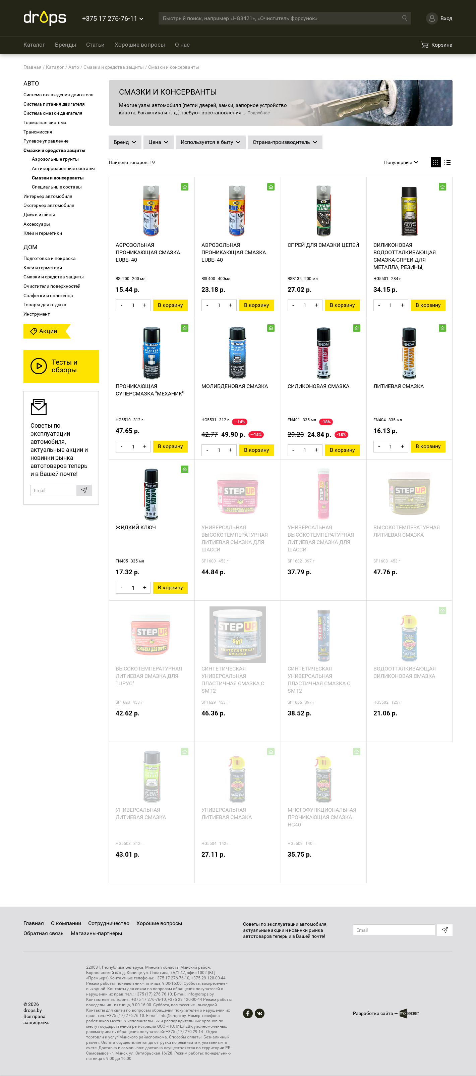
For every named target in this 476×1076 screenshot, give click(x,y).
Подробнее (258, 112)
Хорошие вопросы (140, 44)
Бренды (65, 44)
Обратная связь (43, 933)
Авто (31, 83)
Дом (30, 247)
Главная (33, 923)
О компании (66, 923)
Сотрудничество (108, 923)
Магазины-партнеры (96, 933)
